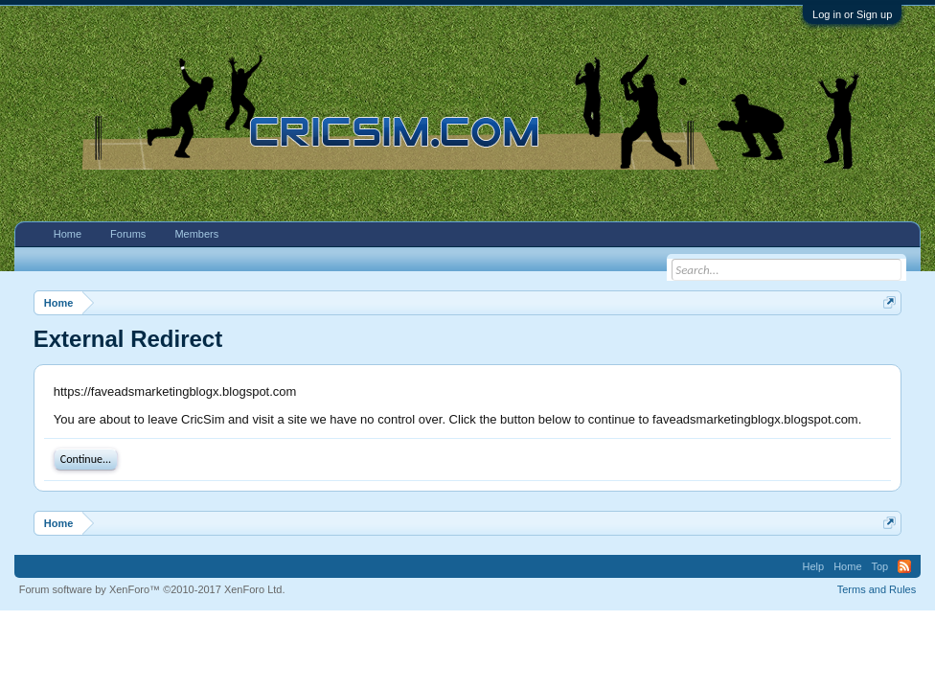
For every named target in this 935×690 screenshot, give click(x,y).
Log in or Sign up (852, 14)
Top (880, 566)
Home (67, 234)
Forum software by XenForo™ (152, 589)
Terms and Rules (877, 589)
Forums (128, 234)
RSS (904, 566)
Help (814, 566)
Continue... (85, 459)
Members (196, 234)
